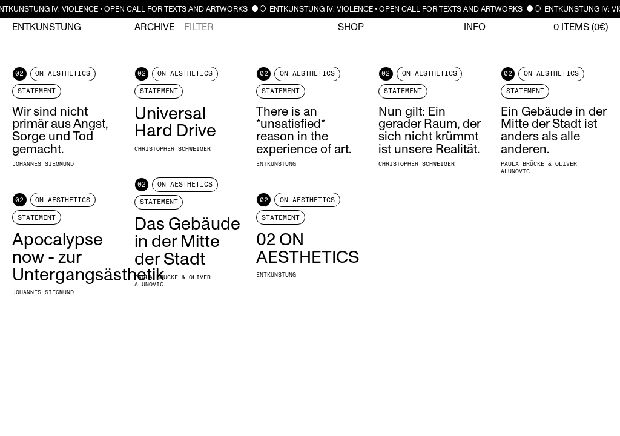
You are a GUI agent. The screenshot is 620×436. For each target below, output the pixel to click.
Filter (199, 27)
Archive (154, 27)
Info (475, 27)
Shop (351, 27)
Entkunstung (46, 27)
